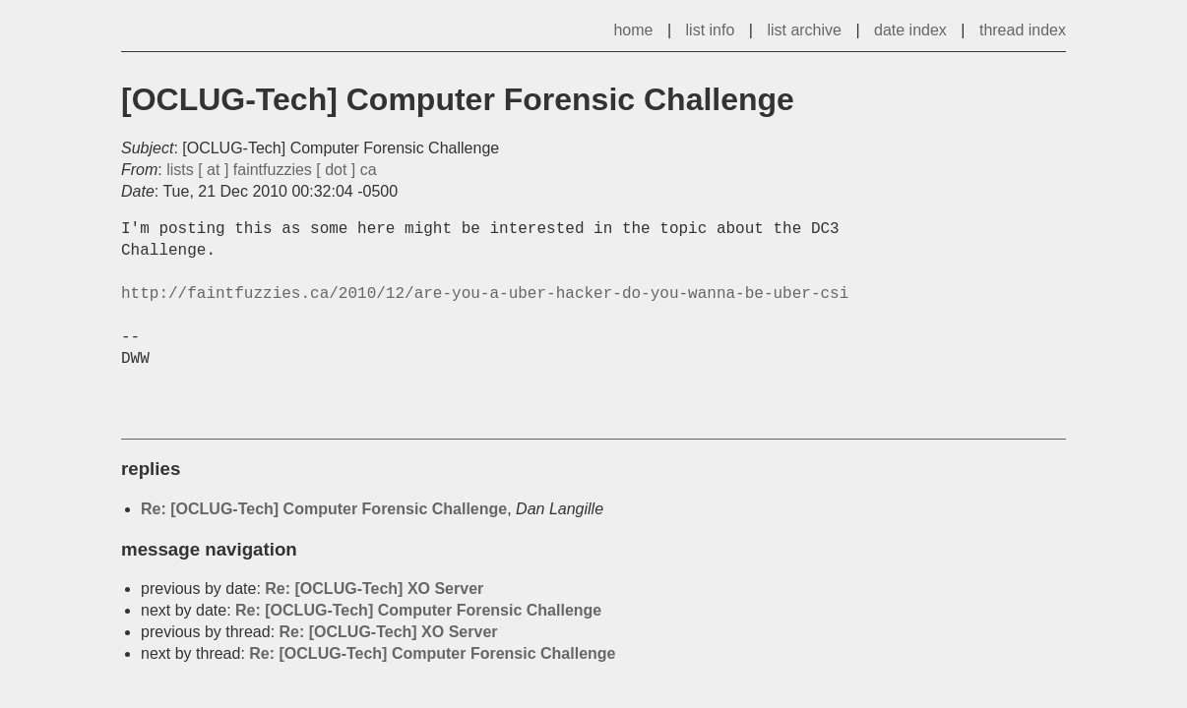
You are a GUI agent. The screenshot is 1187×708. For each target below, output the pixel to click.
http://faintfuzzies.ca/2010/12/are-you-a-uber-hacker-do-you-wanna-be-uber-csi (484, 294)
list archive (804, 30)
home (633, 30)
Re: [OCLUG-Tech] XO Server (374, 588)
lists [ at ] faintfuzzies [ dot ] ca (271, 169)
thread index (1022, 30)
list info (710, 30)
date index (910, 30)
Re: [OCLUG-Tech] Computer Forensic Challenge (324, 509)
